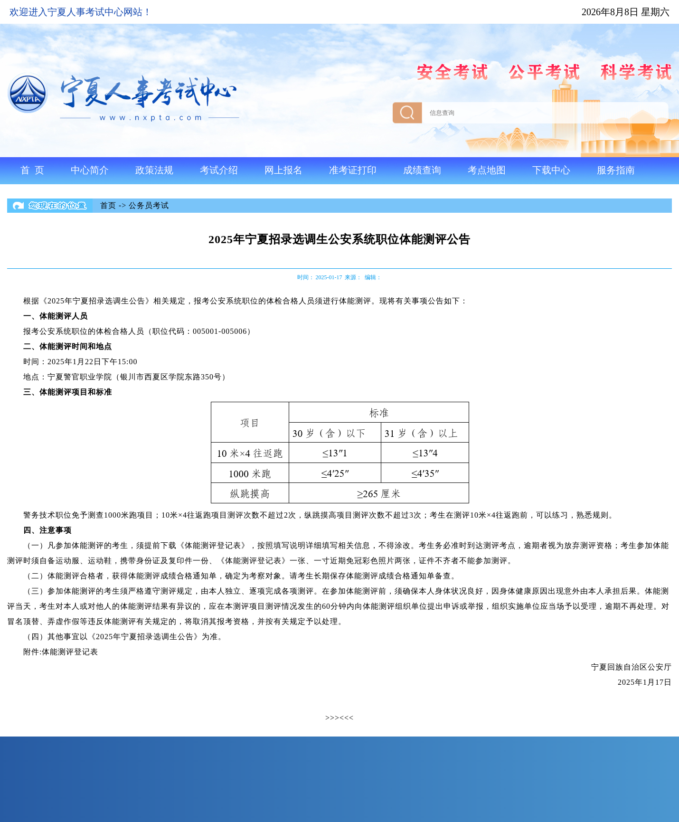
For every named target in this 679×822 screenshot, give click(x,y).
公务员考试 (149, 205)
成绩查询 (422, 170)
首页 (108, 205)
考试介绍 (219, 170)
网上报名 (283, 170)
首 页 (32, 170)
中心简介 (90, 170)
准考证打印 (353, 170)
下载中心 (551, 170)
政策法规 (154, 170)
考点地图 (487, 170)
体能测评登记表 (70, 652)
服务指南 (616, 170)
